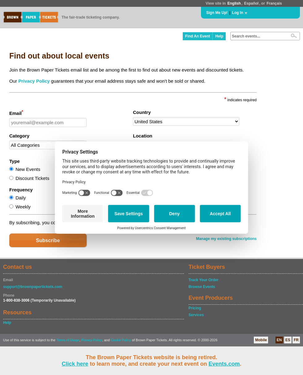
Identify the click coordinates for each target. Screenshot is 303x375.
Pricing (195, 308)
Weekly (23, 206)
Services (196, 315)
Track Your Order (204, 280)
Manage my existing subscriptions (226, 239)
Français (274, 3)
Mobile (261, 340)
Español (251, 3)
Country (142, 112)
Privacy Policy (34, 81)
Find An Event (197, 36)
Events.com (224, 364)
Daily (20, 197)
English (234, 3)
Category (19, 135)
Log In (237, 13)
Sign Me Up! (217, 13)
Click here (75, 364)
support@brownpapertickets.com (32, 287)
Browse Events (202, 287)
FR (296, 340)
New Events (27, 169)
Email (16, 113)
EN (279, 340)
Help (219, 36)
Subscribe (48, 240)
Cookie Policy (121, 340)
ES (287, 340)
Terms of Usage (67, 340)
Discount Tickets (32, 178)
